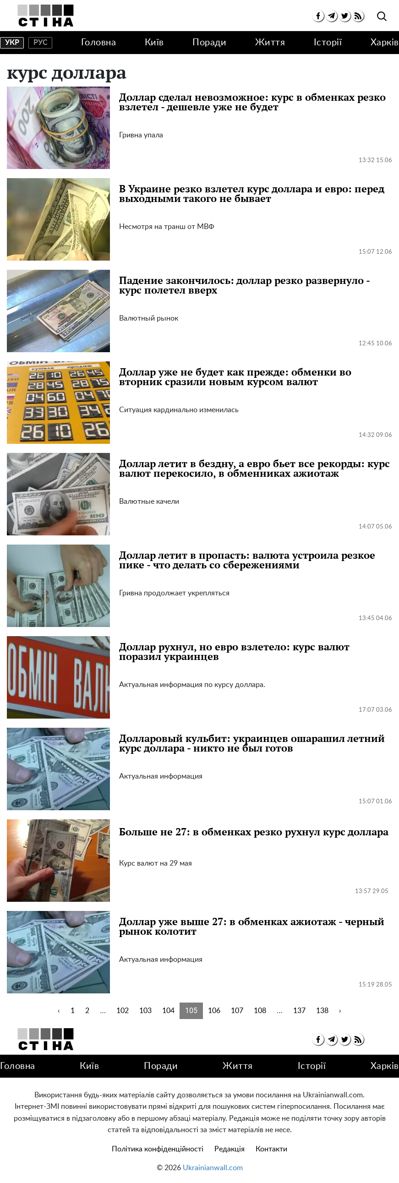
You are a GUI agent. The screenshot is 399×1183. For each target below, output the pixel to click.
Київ (154, 42)
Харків (385, 42)
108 (260, 1010)
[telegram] (331, 16)
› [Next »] (340, 1010)
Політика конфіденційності (157, 1149)
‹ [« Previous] (59, 1010)
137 (299, 1010)
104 (168, 1010)
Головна (98, 42)
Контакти (271, 1149)
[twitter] (344, 16)
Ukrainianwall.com (213, 1168)
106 (214, 1010)
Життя (270, 42)
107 (237, 1010)
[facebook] (318, 16)
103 (145, 1010)
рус (40, 42)
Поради (209, 42)
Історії (328, 42)
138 (322, 1010)
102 (122, 1010)
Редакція (229, 1149)
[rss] (358, 16)
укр (12, 42)
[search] (382, 16)
